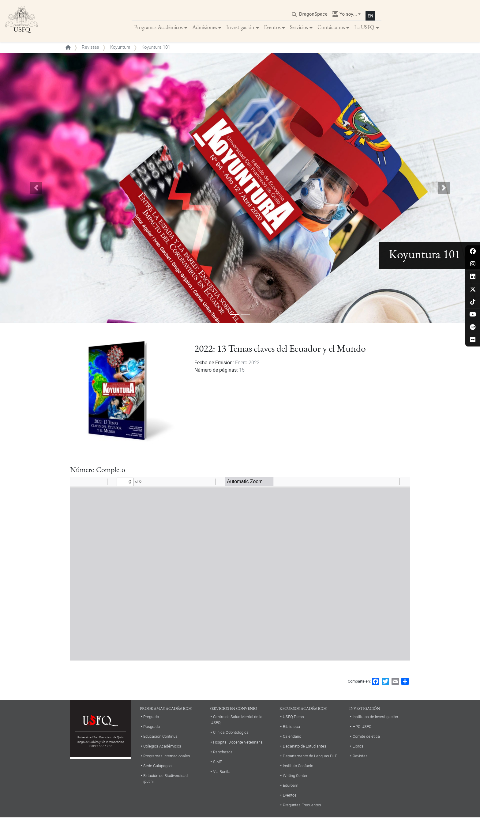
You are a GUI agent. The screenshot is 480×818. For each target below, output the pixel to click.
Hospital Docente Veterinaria (238, 742)
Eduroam (290, 786)
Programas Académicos (158, 27)
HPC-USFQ (362, 727)
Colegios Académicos (162, 746)
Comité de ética (366, 737)
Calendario (292, 737)
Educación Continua (160, 737)
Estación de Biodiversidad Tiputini (164, 779)
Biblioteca (291, 727)
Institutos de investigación (375, 717)
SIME (217, 762)
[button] (36, 188)
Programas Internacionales (166, 756)
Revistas (90, 48)
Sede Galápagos (157, 766)
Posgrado (151, 727)
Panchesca (223, 752)
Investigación (240, 27)
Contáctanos (331, 27)
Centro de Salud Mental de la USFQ (236, 720)
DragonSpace (313, 14)
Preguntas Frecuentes (302, 805)
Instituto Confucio (298, 766)
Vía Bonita (222, 772)
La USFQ (364, 27)
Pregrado (151, 717)
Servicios (299, 27)
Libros (358, 746)
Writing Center (295, 776)
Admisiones (204, 27)
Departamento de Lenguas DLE (310, 756)
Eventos (272, 27)
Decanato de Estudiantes (304, 746)
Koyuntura (120, 48)
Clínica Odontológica (231, 733)
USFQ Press (293, 717)
